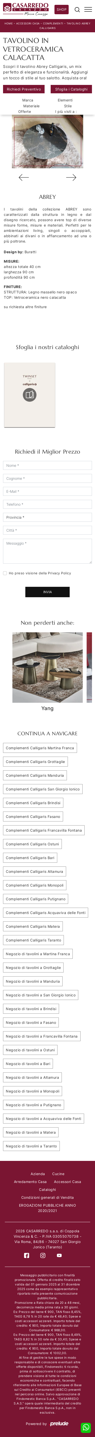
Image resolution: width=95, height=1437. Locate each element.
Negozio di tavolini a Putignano (33, 1105)
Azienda (38, 1174)
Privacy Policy (59, 573)
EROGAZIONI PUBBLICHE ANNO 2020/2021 (47, 1208)
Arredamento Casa (30, 1181)
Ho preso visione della (40, 573)
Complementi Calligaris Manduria (35, 775)
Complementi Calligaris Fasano (33, 816)
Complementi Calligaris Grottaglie (35, 761)
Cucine (58, 1174)
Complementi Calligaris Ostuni (32, 844)
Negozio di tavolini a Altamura (32, 1077)
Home (9, 23)
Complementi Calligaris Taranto (33, 940)
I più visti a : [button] (66, 111)
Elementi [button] (65, 100)
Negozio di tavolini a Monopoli (32, 1091)
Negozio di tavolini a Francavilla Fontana (42, 1036)
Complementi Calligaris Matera (33, 926)
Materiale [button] (31, 106)
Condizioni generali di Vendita (47, 1197)
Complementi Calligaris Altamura (34, 871)
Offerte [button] (24, 111)
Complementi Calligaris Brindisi (33, 803)
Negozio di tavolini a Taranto (31, 1146)
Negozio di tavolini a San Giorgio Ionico (40, 995)
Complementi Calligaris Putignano (35, 899)
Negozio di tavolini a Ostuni (30, 1050)
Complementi (53, 23)
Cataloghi (47, 1189)
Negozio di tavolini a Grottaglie (33, 967)
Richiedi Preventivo (24, 89)
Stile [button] (68, 106)
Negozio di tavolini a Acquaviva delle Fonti (43, 1118)
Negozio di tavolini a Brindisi (31, 1009)
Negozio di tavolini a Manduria (33, 981)
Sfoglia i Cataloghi (71, 89)
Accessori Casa (28, 23)
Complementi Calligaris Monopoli (35, 885)
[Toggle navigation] (88, 9)
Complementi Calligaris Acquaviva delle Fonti (45, 912)
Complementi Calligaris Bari (30, 858)
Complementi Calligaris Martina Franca (40, 748)
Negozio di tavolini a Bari (28, 1063)
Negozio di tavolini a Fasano (31, 1022)
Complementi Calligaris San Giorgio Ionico (43, 789)
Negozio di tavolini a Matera (31, 1132)
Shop (61, 9)
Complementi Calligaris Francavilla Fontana (44, 830)
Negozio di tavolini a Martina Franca (38, 954)
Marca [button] (27, 100)
